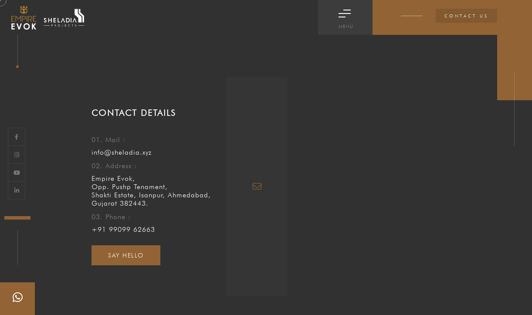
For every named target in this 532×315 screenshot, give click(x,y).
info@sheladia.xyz (121, 152)
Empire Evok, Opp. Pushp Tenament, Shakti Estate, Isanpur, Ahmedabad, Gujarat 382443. (151, 190)
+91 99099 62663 (123, 229)
